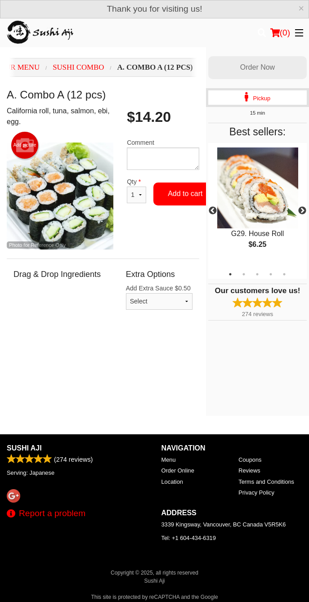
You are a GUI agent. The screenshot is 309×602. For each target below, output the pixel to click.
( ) (280, 33)
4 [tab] (270, 274)
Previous (212, 210)
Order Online (177, 470)
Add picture (24, 145)
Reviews (249, 470)
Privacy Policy (256, 492)
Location (172, 481)
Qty (136, 190)
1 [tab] (230, 274)
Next (302, 210)
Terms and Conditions (266, 481)
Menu (168, 459)
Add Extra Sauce (159, 297)
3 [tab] (257, 274)
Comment (163, 154)
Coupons (249, 459)
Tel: (188, 538)
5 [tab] (284, 274)
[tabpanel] (257, 205)
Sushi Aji (24, 448)
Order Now (257, 67)
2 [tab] (243, 274)
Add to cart (185, 193)
